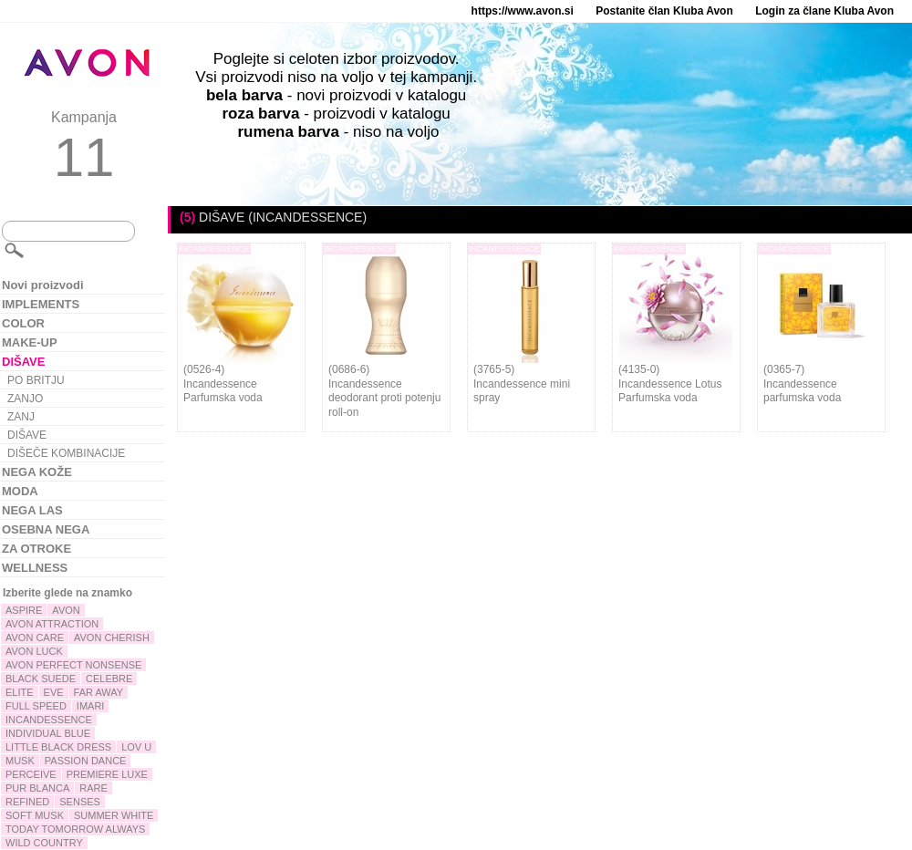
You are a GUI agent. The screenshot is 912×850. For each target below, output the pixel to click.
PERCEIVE (31, 774)
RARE (93, 788)
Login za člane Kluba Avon (824, 11)
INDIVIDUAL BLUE (47, 733)
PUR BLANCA (37, 788)
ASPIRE (23, 610)
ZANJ (21, 416)
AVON (65, 610)
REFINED (27, 801)
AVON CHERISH (112, 637)
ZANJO (25, 398)
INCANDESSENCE (48, 719)
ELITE (19, 692)
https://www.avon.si (523, 11)
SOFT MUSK (34, 815)
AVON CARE (34, 637)
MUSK (20, 760)
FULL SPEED (36, 705)
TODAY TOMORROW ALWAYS (75, 829)
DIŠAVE (27, 435)
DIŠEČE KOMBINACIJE (66, 453)
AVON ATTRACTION (51, 623)
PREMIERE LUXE (107, 774)
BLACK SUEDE (40, 678)
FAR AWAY (99, 692)
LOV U (136, 746)
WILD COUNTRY (44, 842)
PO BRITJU (36, 380)
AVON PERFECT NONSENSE (73, 664)
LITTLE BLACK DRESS (58, 746)
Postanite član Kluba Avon (664, 11)
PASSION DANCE (86, 760)
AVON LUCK (34, 651)
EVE (54, 692)
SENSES (79, 801)
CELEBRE (109, 678)
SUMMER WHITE (113, 815)
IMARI (91, 705)
